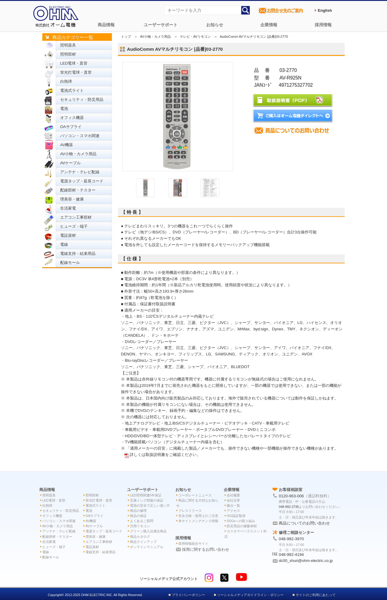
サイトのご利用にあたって (316, 595)
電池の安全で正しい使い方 (150, 505)
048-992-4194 (291, 554)
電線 (64, 244)
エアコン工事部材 (76, 217)
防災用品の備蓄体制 (242, 526)
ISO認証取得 (236, 516)
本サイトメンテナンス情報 (198, 521)
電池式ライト (72, 90)
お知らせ (214, 24)
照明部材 (68, 54)
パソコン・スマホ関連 (79, 135)
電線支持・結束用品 (78, 253)
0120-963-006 (291, 496)
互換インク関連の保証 (146, 500)
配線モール (70, 262)
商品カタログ (140, 536)
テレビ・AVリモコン (195, 36)
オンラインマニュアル (146, 547)
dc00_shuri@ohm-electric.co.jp (306, 560)
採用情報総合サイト (193, 543)
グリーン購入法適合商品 (148, 531)
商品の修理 (138, 510)
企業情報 (268, 24)
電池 (64, 108)
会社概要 (233, 495)
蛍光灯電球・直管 (76, 72)
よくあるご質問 (141, 521)
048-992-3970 (291, 539)
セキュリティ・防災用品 (81, 99)
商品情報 (106, 24)
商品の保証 (138, 516)
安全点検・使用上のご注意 (198, 516)
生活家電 (68, 208)
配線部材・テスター (78, 190)
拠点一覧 (233, 505)
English (325, 10)
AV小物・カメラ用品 (78, 154)
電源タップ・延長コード (81, 181)
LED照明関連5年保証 (145, 495)
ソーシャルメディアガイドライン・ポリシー (250, 595)
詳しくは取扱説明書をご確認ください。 (165, 454)
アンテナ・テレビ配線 (79, 172)
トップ (126, 36)
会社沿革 (233, 500)
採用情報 (323, 24)
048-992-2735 (289, 507)
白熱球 (66, 81)
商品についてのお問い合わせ (304, 523)
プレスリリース (190, 510)
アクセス (233, 510)
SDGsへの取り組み (241, 521)
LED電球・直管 (73, 63)
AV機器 (66, 145)
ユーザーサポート (160, 24)
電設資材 (68, 235)
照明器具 (68, 45)
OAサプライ (71, 126)
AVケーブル (70, 163)
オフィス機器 (72, 117)
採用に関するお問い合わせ (205, 549)
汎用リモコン (140, 526)
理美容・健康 (72, 199)
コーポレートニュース (195, 495)
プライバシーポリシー (188, 595)
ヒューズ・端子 (74, 226)
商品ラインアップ (143, 542)
